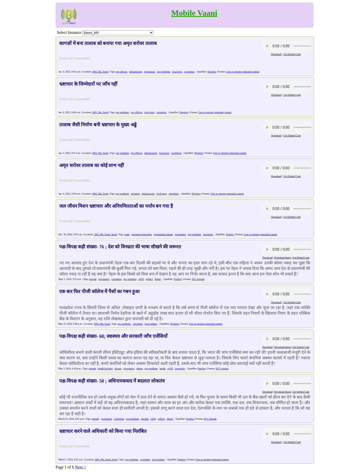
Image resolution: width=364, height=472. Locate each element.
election (145, 418)
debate (158, 279)
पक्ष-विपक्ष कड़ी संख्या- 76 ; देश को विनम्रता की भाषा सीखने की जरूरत (120, 246)
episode (93, 279)
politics (149, 279)
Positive (230, 234)
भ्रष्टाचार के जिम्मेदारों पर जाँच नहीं (88, 84)
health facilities (105, 368)
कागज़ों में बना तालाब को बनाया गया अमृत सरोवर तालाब (108, 43)
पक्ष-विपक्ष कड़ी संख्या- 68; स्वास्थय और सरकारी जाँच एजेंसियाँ (113, 336)
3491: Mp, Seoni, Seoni (105, 234)
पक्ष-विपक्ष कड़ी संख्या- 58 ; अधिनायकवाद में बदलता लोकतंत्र (112, 381)
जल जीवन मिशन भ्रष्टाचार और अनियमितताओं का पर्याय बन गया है (116, 206)
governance (149, 71)
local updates (151, 323)
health (163, 368)
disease (118, 368)
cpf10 (141, 279)
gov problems (163, 71)
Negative (211, 71)
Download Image (282, 257)
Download (276, 54)
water (127, 234)
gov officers (121, 71)
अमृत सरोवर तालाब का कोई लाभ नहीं (91, 165)
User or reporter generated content (242, 71)
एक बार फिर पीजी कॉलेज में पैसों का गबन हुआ (99, 291)
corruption (189, 71)
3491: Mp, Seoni (100, 71)
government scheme (163, 234)
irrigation (135, 193)
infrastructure (135, 71)
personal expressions (141, 234)
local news (177, 71)
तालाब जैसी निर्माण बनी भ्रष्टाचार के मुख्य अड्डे (97, 124)
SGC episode (198, 279)
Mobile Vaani (194, 12)
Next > (80, 467)
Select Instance (69, 32)
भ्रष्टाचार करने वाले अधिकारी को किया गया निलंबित (103, 431)
